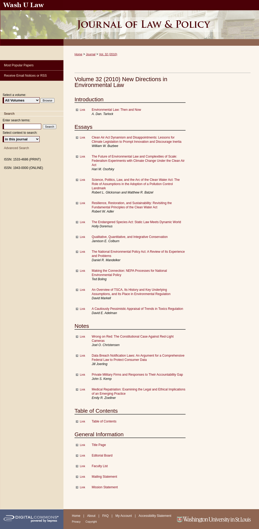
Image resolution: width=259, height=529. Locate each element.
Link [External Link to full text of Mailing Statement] (82, 476)
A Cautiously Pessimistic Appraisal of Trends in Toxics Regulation (137, 309)
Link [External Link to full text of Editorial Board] (82, 455)
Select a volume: (14, 95)
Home (78, 54)
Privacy (76, 521)
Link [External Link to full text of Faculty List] (82, 466)
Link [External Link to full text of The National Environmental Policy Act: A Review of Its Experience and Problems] (82, 251)
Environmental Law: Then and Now (116, 110)
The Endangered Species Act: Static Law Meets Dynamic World (136, 222)
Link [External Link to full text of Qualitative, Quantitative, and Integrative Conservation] (82, 236)
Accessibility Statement (155, 516)
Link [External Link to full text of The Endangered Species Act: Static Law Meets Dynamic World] (82, 222)
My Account (124, 516)
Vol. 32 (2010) (108, 54)
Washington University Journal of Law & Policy (161, 23)
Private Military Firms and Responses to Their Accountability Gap (137, 374)
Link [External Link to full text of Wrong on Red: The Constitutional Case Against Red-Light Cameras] (82, 336)
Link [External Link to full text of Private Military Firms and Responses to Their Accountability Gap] (82, 374)
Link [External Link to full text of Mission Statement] (82, 487)
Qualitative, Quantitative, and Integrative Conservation (130, 237)
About (91, 516)
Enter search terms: (16, 120)
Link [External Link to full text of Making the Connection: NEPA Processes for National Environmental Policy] (82, 270)
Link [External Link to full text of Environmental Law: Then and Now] (82, 109)
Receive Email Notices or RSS (25, 75)
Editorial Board (102, 455)
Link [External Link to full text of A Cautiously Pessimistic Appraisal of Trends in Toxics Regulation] (82, 308)
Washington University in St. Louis (217, 519)
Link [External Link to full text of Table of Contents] (82, 421)
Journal (90, 54)
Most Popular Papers (19, 65)
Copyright (91, 521)
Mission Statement (105, 487)
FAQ (105, 516)
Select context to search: (20, 133)
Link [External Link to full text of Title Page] (82, 445)
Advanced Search (16, 148)
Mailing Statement (104, 477)
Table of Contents (104, 421)
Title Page (99, 445)
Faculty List (100, 466)
